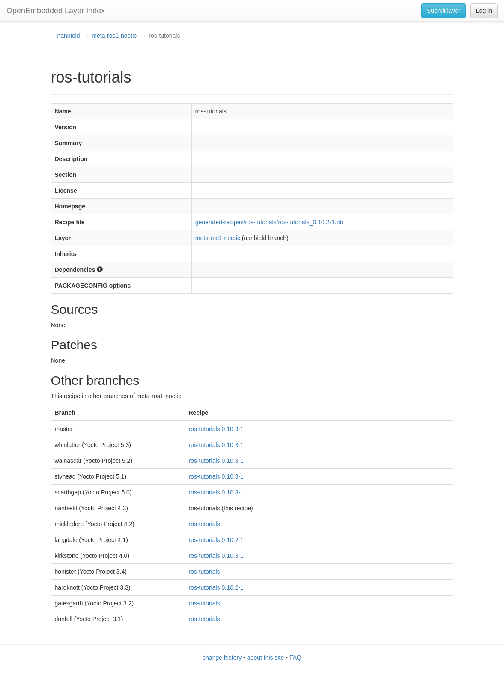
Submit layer (443, 10)
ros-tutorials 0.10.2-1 (215, 539)
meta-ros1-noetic (114, 35)
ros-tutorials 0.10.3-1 (215, 429)
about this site (265, 657)
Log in (484, 10)
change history (222, 657)
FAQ (295, 657)
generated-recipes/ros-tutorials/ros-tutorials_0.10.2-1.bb (269, 222)
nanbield (68, 35)
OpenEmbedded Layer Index (55, 10)
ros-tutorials (204, 524)
